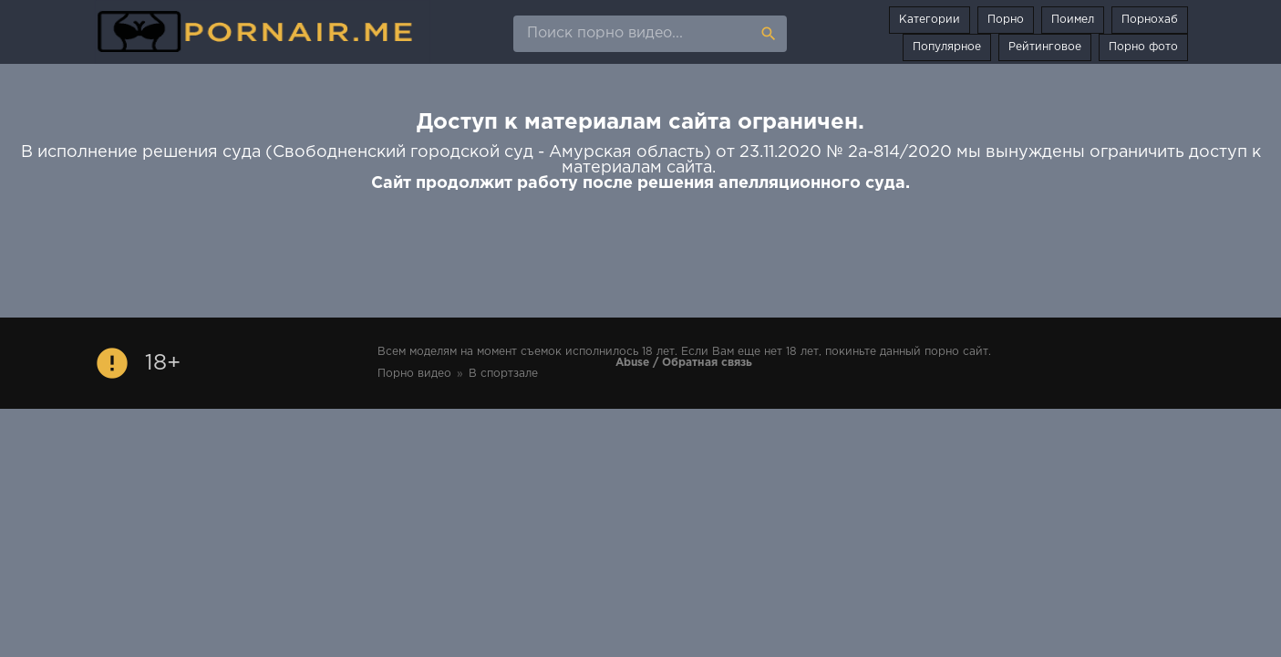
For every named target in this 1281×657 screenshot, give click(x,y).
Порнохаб (1149, 20)
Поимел (1072, 20)
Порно (1005, 20)
